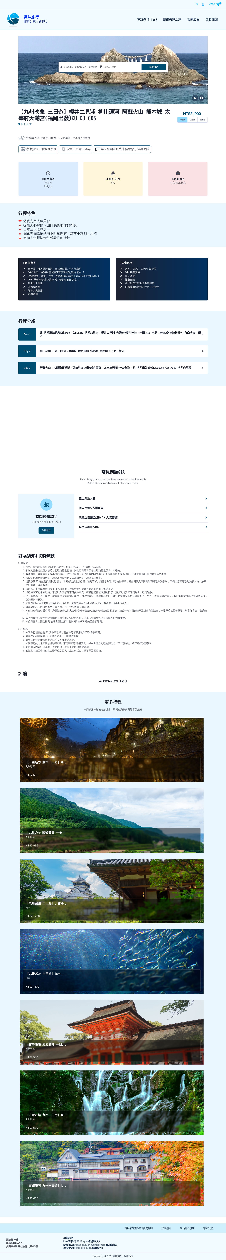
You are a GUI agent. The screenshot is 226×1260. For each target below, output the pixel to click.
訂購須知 (166, 1228)
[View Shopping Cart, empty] (213, 4)
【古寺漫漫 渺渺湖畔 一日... (46, 1044)
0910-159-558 (82, 1248)
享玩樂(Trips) (147, 19)
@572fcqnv (81, 1241)
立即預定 (153, 67)
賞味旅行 (31, 17)
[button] (197, 4)
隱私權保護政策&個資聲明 (139, 1228)
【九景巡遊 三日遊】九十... (45, 973)
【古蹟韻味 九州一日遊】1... (46, 1185)
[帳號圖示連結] (203, 4)
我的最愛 (193, 19)
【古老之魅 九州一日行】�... (47, 1114)
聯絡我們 (208, 1228)
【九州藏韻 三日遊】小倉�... (47, 903)
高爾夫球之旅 (172, 19)
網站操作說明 (187, 1228)
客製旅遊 (212, 19)
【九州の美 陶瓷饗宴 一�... (46, 832)
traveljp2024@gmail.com (90, 1244)
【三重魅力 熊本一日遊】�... (47, 762)
